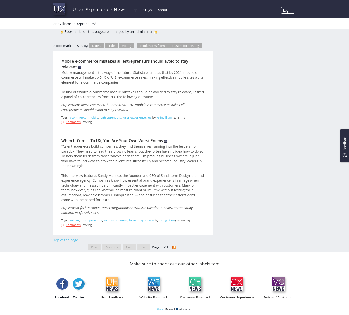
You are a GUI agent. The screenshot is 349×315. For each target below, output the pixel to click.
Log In (288, 10)
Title (112, 45)
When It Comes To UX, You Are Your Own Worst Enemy (112, 140)
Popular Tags (141, 10)
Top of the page (65, 240)
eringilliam (164, 117)
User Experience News (100, 9)
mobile (93, 117)
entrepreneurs (111, 117)
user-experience (134, 117)
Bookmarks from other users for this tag (169, 45)
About (162, 10)
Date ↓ (96, 45)
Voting (126, 45)
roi (72, 220)
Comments (73, 122)
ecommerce (78, 117)
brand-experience (141, 220)
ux (149, 117)
